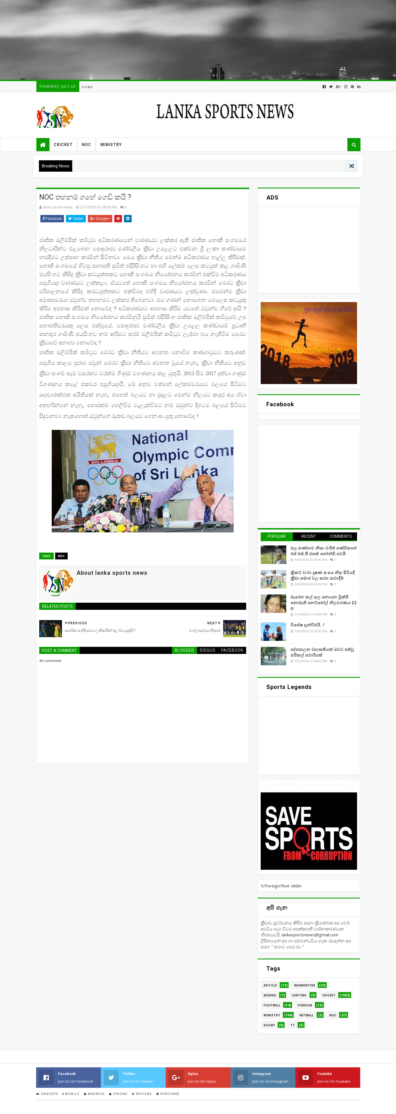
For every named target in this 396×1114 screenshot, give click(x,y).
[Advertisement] (170, 40)
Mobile (71, 1093)
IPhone (118, 1093)
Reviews (142, 1093)
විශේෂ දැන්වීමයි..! (308, 625)
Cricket (63, 144)
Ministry (111, 144)
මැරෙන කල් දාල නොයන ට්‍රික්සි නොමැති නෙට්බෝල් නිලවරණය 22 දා (324, 602)
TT (292, 1025)
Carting (299, 995)
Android (94, 1093)
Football (272, 1005)
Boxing (270, 995)
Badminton (304, 985)
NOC (86, 144)
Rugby (269, 1025)
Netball (306, 1015)
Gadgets (47, 1093)
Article (270, 985)
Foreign (305, 1005)
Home (87, 87)
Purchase (168, 1093)
